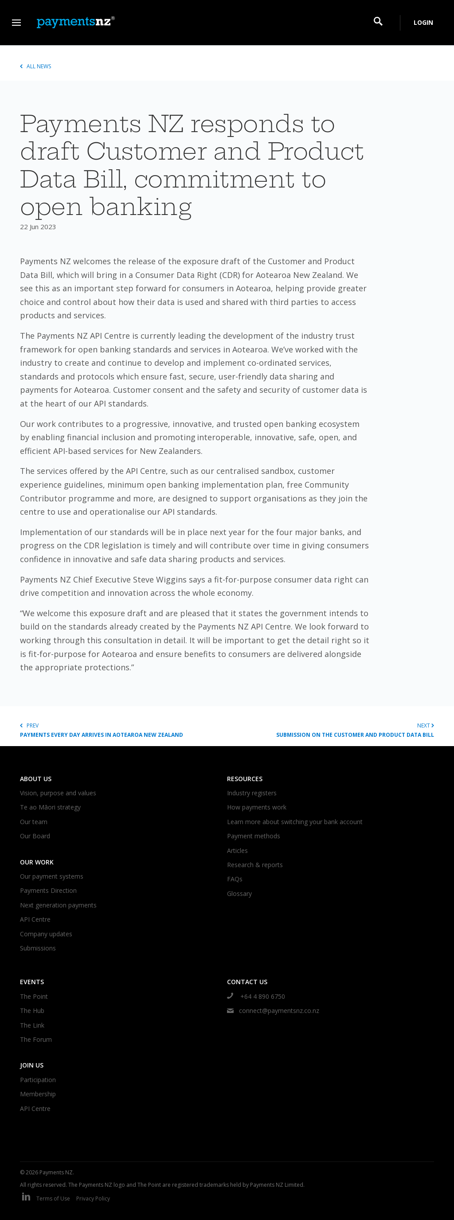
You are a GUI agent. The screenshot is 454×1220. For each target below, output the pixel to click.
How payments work (256, 807)
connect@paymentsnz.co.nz (273, 1010)
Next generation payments (58, 905)
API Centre (35, 919)
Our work (37, 862)
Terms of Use (53, 1198)
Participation (38, 1079)
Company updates (46, 934)
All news (35, 66)
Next (330, 730)
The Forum (36, 1039)
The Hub (32, 1010)
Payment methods (253, 836)
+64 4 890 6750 (256, 996)
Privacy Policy (93, 1198)
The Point (34, 996)
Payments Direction (48, 890)
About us (35, 778)
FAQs (235, 879)
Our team (33, 821)
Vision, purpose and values (58, 793)
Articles (237, 850)
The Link (32, 1025)
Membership (38, 1094)
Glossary (239, 893)
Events (32, 982)
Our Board (35, 836)
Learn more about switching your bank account (295, 821)
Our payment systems (51, 876)
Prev (123, 730)
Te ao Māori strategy (50, 807)
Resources (244, 778)
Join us (31, 1065)
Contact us (247, 982)
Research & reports (255, 864)
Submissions (38, 948)
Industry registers (252, 793)
